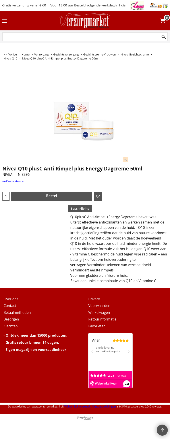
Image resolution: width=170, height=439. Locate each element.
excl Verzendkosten (13, 181)
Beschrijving (79, 208)
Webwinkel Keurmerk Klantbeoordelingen (90, 406)
